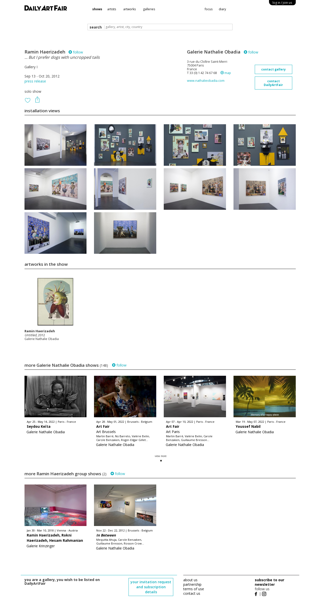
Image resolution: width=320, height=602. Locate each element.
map (225, 73)
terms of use (193, 588)
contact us (191, 593)
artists (111, 9)
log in (282, 2)
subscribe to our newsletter (269, 582)
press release (35, 81)
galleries (149, 9)
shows (97, 9)
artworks (129, 9)
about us (190, 580)
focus (208, 9)
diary (222, 9)
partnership (192, 584)
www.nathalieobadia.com (205, 80)
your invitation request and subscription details (150, 587)
